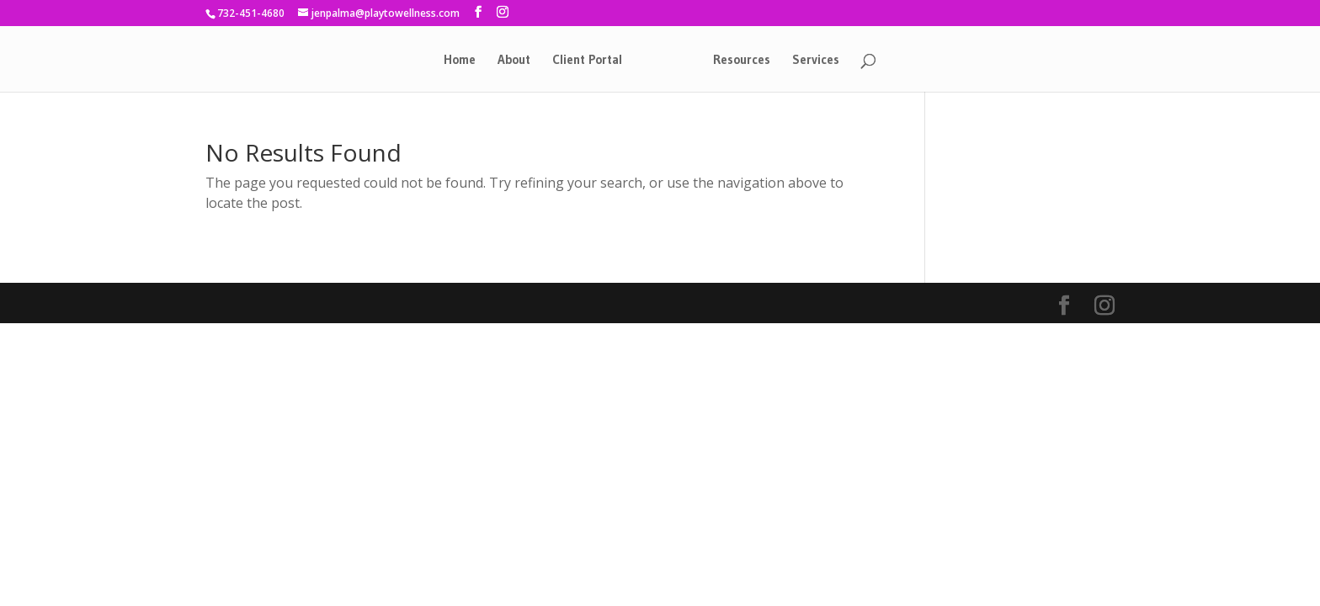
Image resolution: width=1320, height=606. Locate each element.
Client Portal (587, 60)
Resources (741, 60)
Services (815, 60)
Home (460, 60)
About (514, 60)
